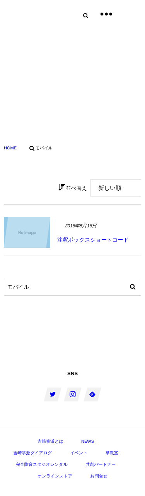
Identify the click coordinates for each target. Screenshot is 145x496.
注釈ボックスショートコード (93, 240)
